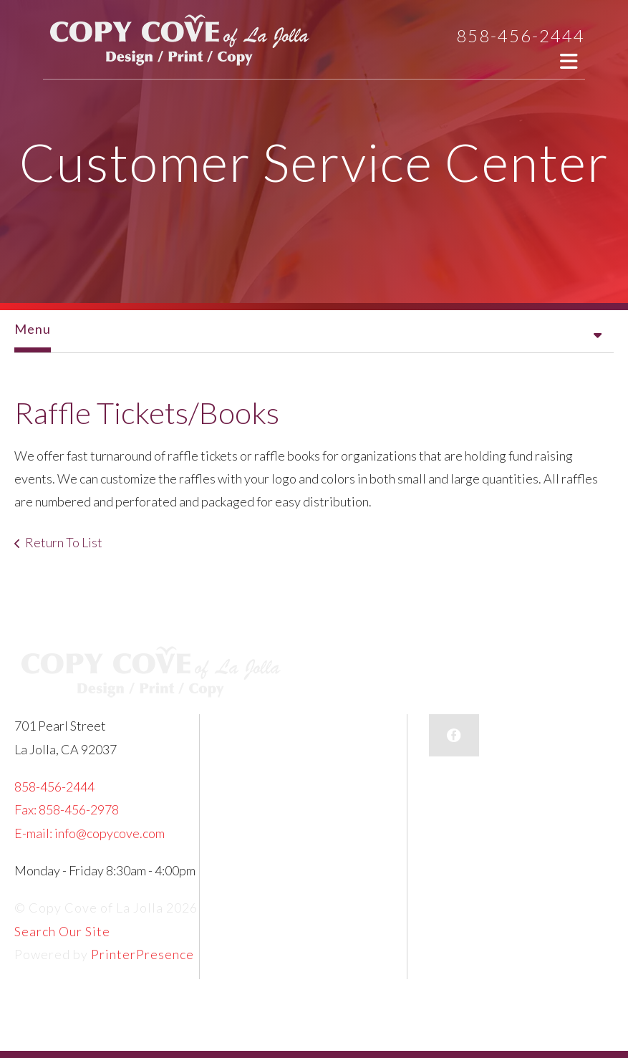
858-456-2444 (520, 35)
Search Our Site (62, 931)
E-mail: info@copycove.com (89, 833)
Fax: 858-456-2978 (66, 809)
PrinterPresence (142, 954)
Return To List (63, 542)
